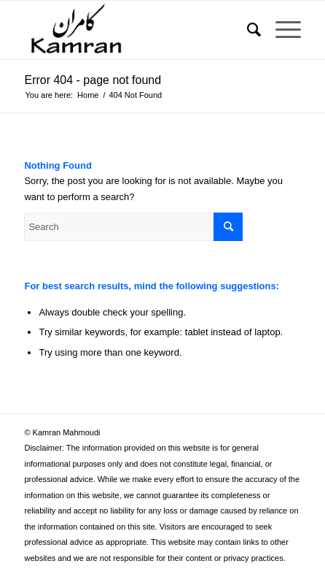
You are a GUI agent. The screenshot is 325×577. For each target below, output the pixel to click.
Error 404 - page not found (92, 80)
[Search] (246, 30)
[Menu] (281, 30)
